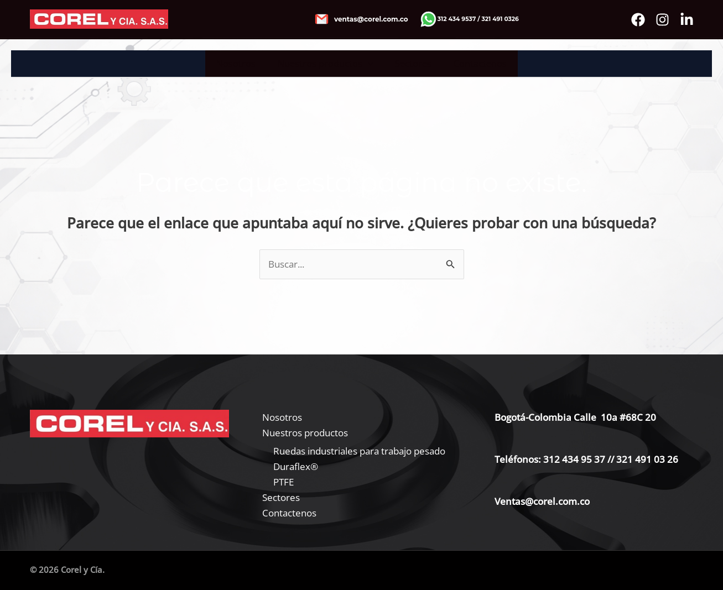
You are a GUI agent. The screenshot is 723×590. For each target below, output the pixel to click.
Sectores (411, 64)
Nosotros (242, 64)
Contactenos (473, 64)
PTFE (283, 482)
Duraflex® (295, 466)
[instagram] (662, 20)
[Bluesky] (687, 20)
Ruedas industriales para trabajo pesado (359, 451)
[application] (370, 63)
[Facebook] (638, 20)
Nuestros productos (328, 63)
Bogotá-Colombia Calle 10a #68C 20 (575, 417)
